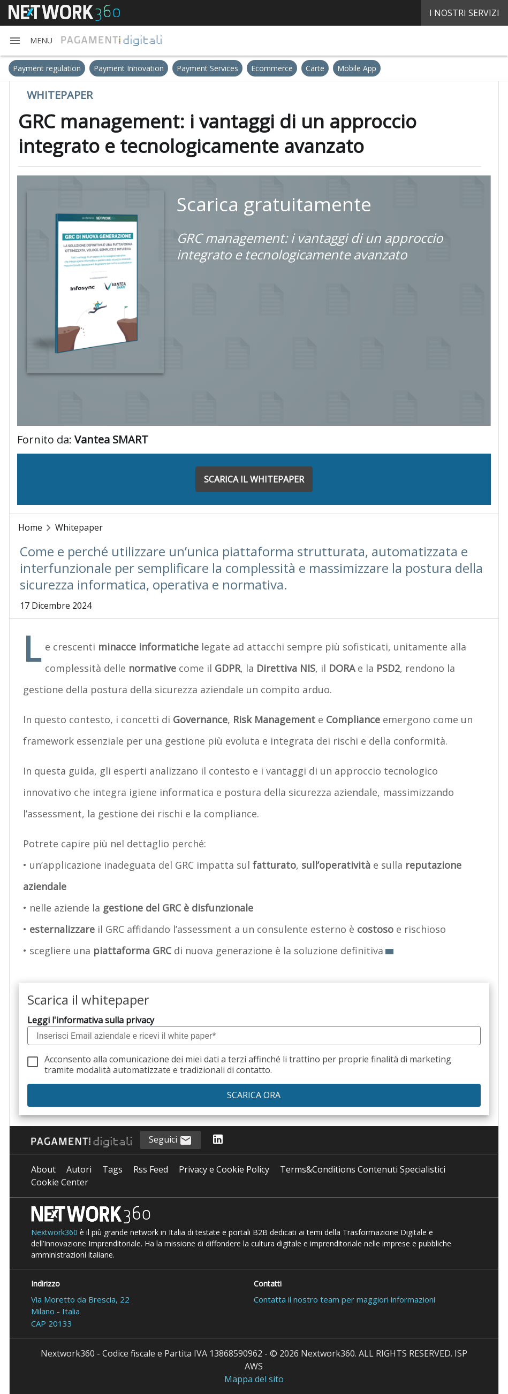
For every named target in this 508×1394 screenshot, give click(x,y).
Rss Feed (150, 1169)
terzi (237, 1059)
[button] (30, 41)
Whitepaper (79, 527)
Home (30, 527)
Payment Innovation (129, 68)
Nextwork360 (54, 1232)
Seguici (170, 1140)
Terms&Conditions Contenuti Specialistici (362, 1169)
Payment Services (207, 68)
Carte (315, 68)
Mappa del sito (254, 1379)
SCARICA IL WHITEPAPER (254, 479)
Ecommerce (272, 68)
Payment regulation (47, 68)
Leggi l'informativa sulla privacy (90, 1020)
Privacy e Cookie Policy (224, 1169)
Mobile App (356, 68)
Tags (112, 1169)
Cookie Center (59, 1182)
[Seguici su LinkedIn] (217, 1140)
